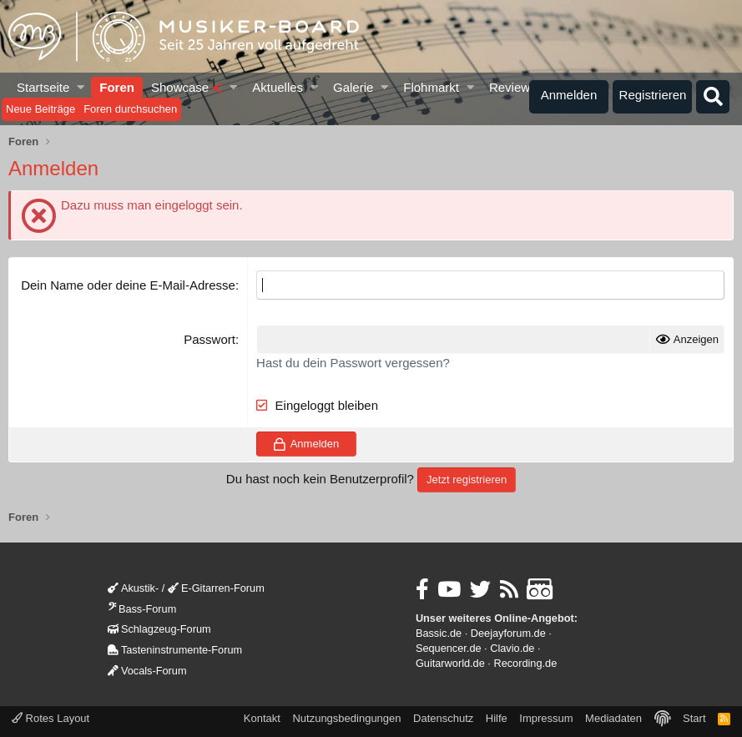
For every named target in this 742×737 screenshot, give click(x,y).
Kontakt (262, 718)
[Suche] (712, 97)
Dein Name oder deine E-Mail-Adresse (128, 285)
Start (694, 718)
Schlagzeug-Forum (159, 629)
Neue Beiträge (40, 109)
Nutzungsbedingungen (346, 718)
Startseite (43, 87)
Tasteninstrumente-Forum (175, 650)
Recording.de (525, 663)
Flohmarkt (431, 87)
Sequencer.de (449, 648)
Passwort (209, 339)
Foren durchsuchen (130, 109)
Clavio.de (512, 648)
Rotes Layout (50, 718)
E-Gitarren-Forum (216, 588)
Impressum (546, 718)
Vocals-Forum (147, 670)
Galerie (353, 87)
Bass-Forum (142, 609)
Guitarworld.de (450, 663)
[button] (81, 87)
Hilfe (496, 718)
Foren (116, 87)
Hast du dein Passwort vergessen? (353, 363)
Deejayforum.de (508, 633)
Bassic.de (439, 633)
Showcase (186, 87)
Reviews (513, 87)
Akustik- (133, 588)
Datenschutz (443, 718)
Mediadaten (613, 718)
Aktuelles (277, 87)
